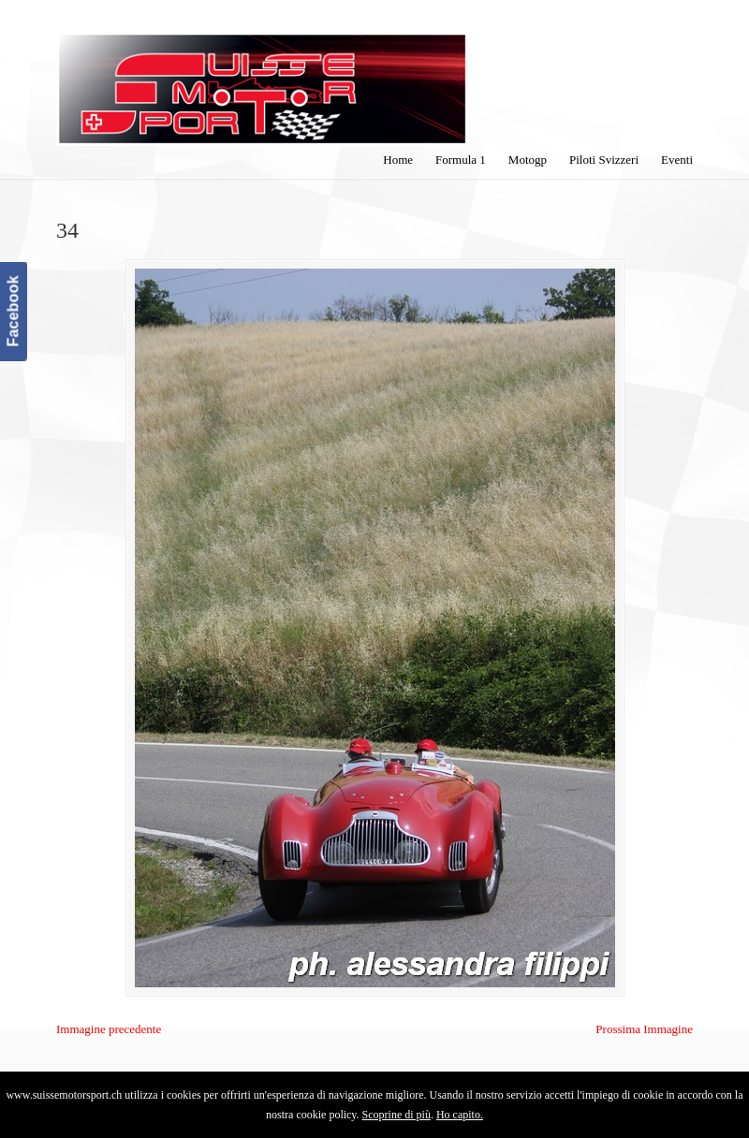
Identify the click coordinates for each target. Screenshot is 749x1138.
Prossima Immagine (644, 1029)
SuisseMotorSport (262, 76)
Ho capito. (459, 1114)
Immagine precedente (108, 1029)
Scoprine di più (396, 1114)
